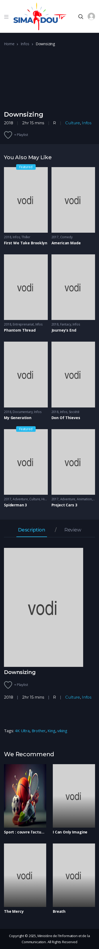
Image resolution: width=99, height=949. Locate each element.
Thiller (25, 237)
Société (74, 412)
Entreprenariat (23, 324)
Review (72, 530)
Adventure (20, 499)
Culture (72, 122)
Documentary (22, 412)
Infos (25, 43)
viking (62, 730)
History (46, 499)
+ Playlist (21, 134)
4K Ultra (22, 730)
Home (9, 43)
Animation (84, 499)
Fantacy (65, 324)
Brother (39, 730)
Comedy (66, 237)
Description (31, 530)
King (51, 730)
